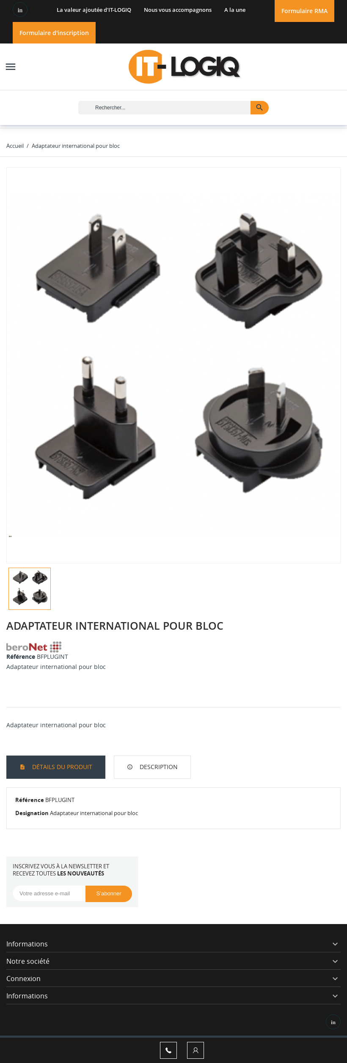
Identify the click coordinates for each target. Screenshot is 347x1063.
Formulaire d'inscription (54, 33)
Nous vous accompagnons (178, 10)
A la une (234, 10)
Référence (20, 656)
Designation (32, 813)
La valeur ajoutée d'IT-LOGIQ (94, 10)
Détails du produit (61, 767)
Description (158, 767)
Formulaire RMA (304, 11)
